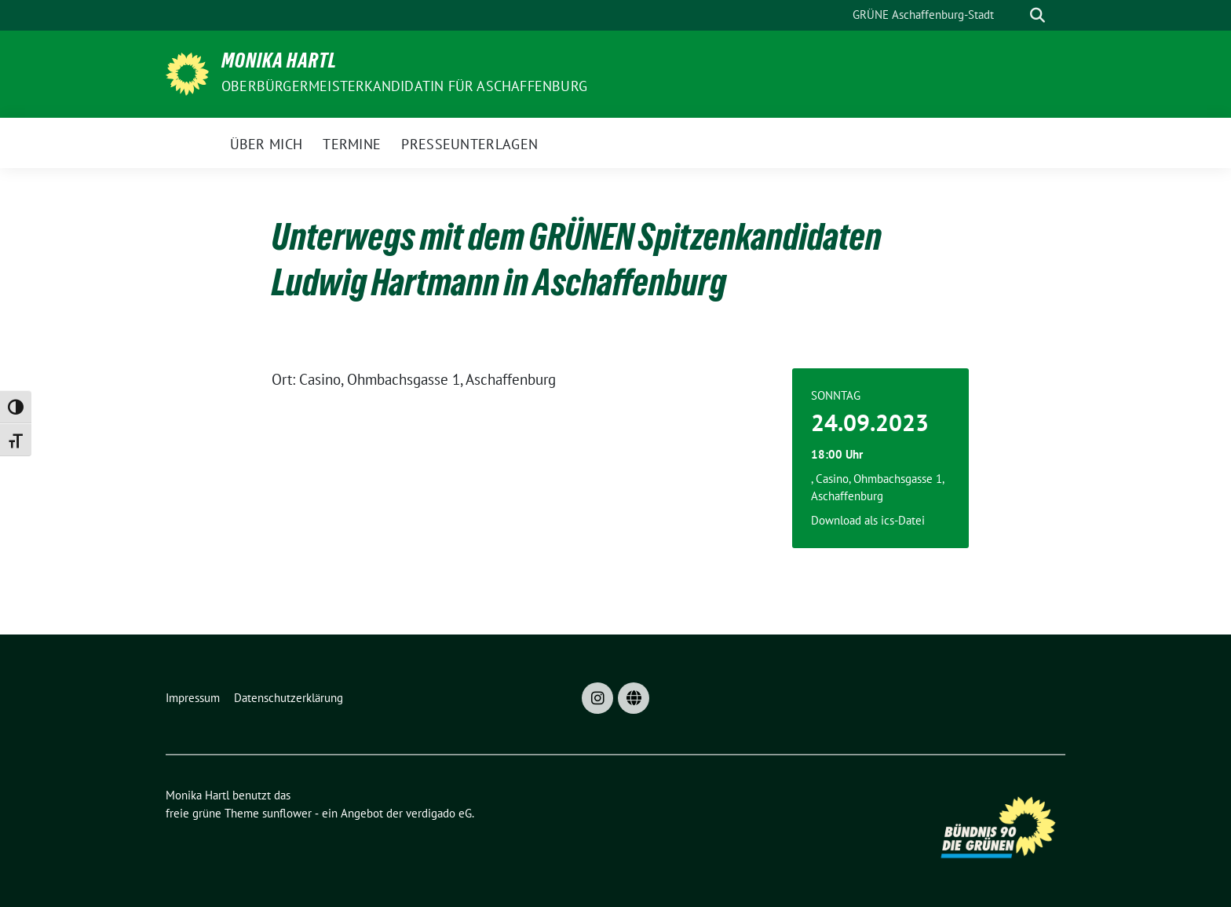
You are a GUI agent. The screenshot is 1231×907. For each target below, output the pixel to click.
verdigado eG (439, 813)
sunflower (287, 813)
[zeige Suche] (1037, 15)
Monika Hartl (279, 63)
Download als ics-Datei (868, 520)
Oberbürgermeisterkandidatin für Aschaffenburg (404, 86)
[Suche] (1015, 15)
